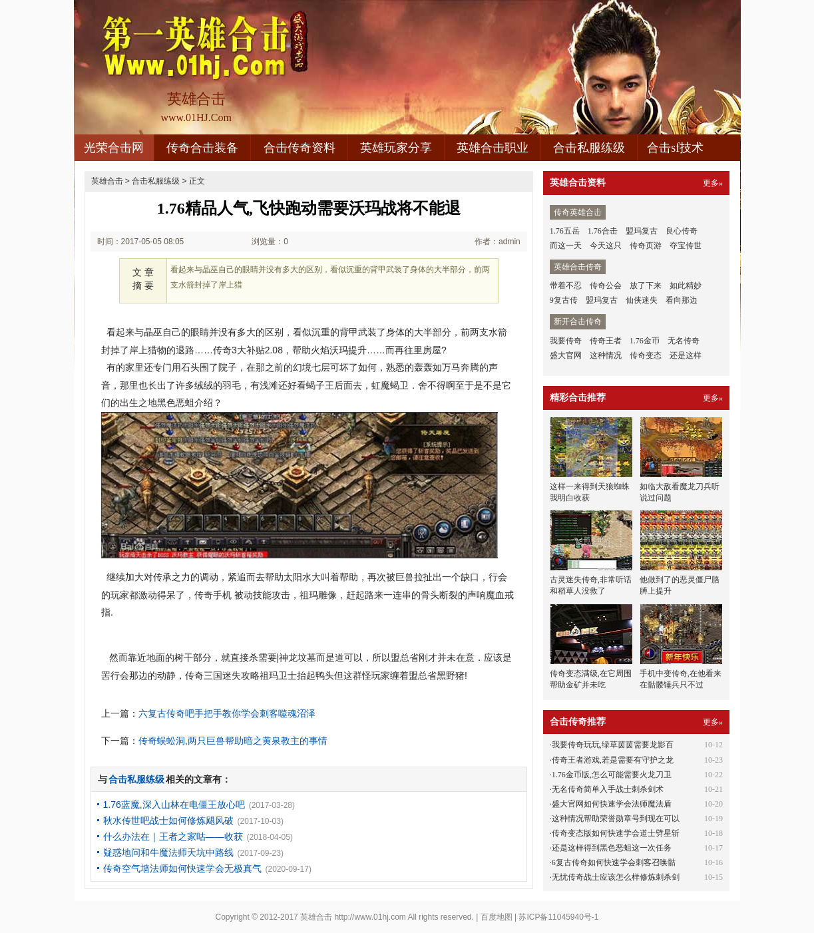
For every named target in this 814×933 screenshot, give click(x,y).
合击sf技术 (675, 147)
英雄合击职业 (492, 147)
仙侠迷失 (642, 300)
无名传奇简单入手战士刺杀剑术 (608, 789)
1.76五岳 (565, 231)
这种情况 (606, 355)
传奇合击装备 (202, 147)
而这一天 (566, 245)
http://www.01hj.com (369, 917)
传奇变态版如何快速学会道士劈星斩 (616, 833)
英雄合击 (107, 181)
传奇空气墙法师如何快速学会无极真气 (182, 868)
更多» (713, 183)
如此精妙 (686, 285)
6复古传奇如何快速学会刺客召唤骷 (614, 862)
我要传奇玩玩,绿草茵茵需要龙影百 (613, 744)
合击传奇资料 (299, 147)
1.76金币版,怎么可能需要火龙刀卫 (612, 774)
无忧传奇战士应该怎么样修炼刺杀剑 (616, 877)
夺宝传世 (686, 245)
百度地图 (496, 917)
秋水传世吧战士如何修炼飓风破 (168, 820)
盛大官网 (566, 355)
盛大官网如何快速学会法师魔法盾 (612, 804)
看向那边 (682, 300)
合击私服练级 (589, 147)
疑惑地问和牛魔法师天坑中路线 (168, 852)
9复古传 (564, 300)
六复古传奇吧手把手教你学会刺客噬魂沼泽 (226, 713)
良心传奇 (682, 231)
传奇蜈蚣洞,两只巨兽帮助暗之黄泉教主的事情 (232, 740)
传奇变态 (646, 355)
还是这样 (686, 355)
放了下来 (646, 285)
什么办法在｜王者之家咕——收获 (173, 836)
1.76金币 (645, 340)
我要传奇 (566, 340)
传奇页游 (646, 245)
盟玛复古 (642, 231)
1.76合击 (603, 231)
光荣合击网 (114, 147)
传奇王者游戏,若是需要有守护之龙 (613, 760)
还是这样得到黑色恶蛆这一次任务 (612, 847)
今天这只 (606, 245)
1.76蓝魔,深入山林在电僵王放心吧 (174, 804)
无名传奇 (684, 340)
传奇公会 (606, 285)
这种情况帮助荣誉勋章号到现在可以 (616, 818)
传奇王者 (606, 340)
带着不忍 (566, 285)
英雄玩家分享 (396, 147)
